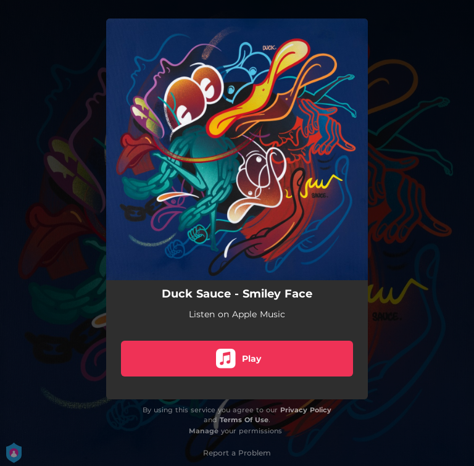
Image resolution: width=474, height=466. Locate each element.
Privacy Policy (305, 410)
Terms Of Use (244, 419)
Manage (203, 430)
